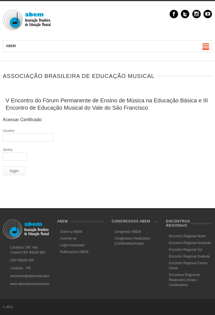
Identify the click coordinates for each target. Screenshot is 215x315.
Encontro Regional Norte (187, 236)
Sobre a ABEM (71, 232)
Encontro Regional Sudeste (189, 256)
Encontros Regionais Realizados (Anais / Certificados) (184, 280)
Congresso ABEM (127, 232)
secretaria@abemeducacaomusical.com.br (42, 276)
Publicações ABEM (74, 252)
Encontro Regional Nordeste (190, 243)
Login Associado (72, 245)
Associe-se (68, 238)
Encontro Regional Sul (185, 250)
